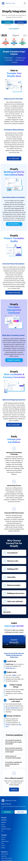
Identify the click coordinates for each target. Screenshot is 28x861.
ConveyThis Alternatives (6, 860)
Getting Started (4, 854)
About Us (3, 837)
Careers (3, 845)
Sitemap (3, 847)
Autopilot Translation (13, 360)
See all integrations (14, 28)
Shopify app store (10, 668)
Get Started (7, 812)
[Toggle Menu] (25, 3)
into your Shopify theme (12, 708)
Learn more (20, 22)
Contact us (14, 789)
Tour (2, 831)
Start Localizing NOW (13, 424)
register (14, 675)
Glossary (7, 724)
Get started (7, 22)
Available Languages (6, 828)
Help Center (4, 856)
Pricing (2, 824)
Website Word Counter (6, 858)
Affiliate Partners (5, 841)
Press (2, 843)
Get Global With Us (14, 224)
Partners (3, 839)
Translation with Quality (13, 292)
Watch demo (20, 812)
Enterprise (3, 826)
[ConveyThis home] (8, 3)
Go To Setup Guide (14, 158)
